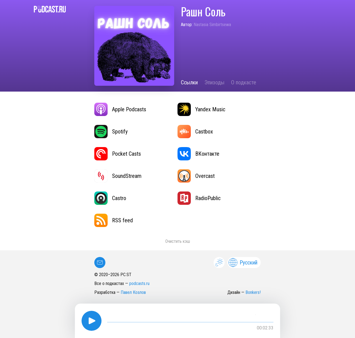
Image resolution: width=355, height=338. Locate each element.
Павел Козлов (133, 292)
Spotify (111, 131)
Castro (110, 198)
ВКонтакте (198, 153)
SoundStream (117, 176)
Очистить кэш (177, 241)
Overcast (196, 176)
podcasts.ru (139, 283)
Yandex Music (201, 109)
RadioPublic (199, 198)
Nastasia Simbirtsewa (212, 24)
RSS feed (113, 220)
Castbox (195, 131)
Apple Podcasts (120, 109)
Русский (243, 262)
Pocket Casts (117, 153)
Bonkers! (253, 292)
